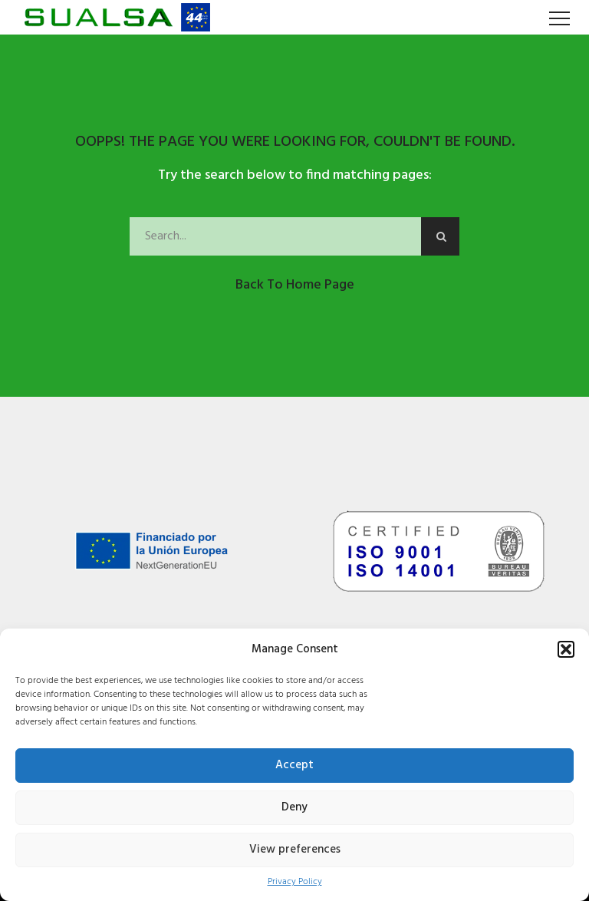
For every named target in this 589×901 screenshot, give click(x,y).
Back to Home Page (294, 285)
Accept (294, 765)
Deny (294, 807)
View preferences (295, 849)
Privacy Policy (295, 882)
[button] (566, 649)
